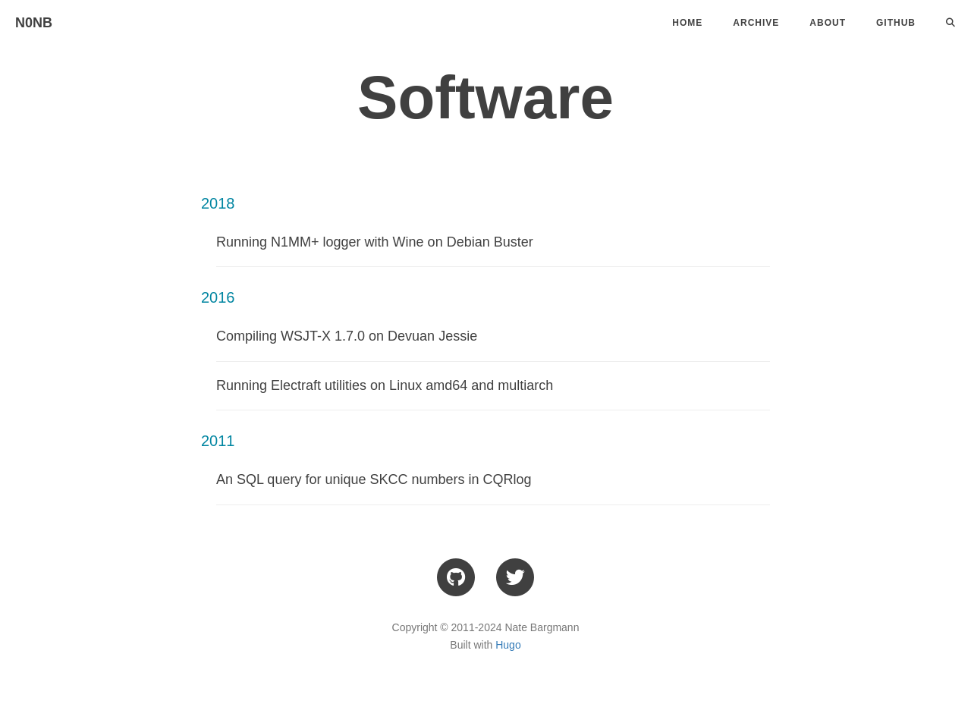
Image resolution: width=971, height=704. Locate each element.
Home (687, 22)
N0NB (33, 22)
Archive (756, 22)
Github (896, 22)
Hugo (507, 645)
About (827, 22)
